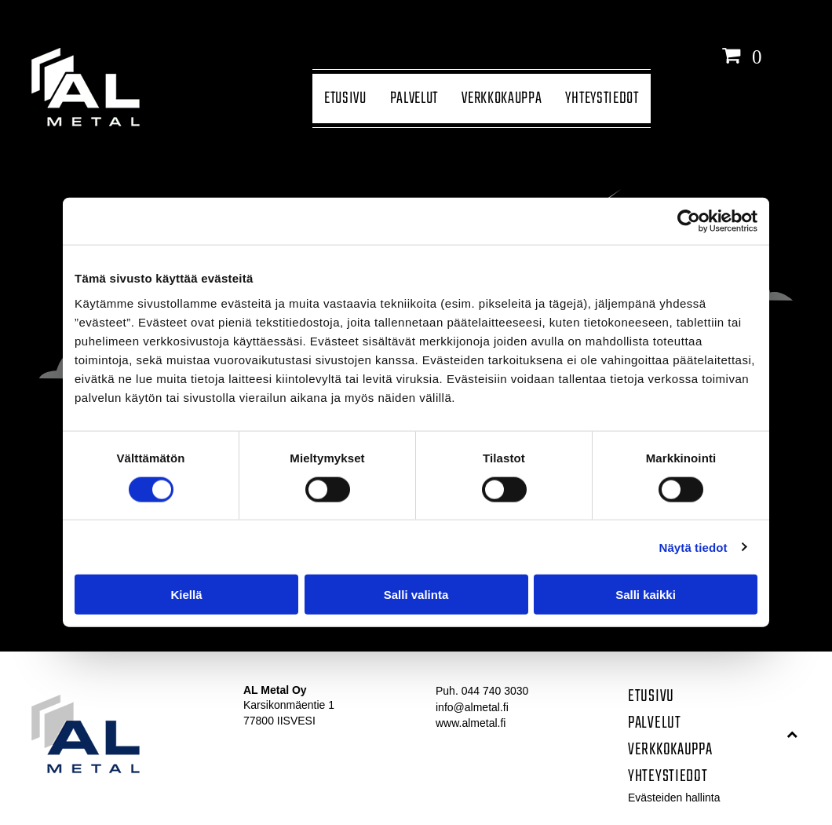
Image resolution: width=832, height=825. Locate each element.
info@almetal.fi (472, 707)
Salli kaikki (645, 594)
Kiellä (186, 594)
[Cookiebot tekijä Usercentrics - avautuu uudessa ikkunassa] (688, 221)
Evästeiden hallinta (674, 797)
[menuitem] (345, 98)
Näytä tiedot (693, 546)
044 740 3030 (495, 690)
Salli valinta (416, 594)
